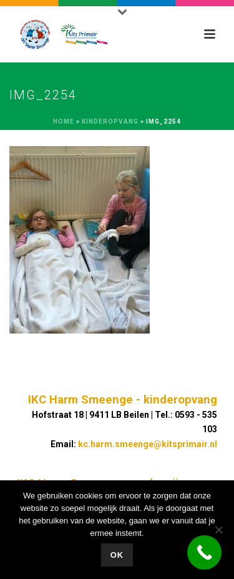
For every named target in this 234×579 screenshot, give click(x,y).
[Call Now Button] (204, 552)
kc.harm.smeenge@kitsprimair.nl (147, 444)
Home (63, 121)
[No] (218, 529)
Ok (117, 555)
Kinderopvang (110, 121)
